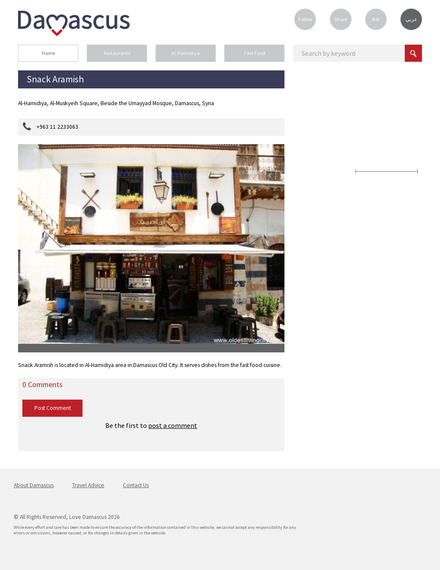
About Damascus (34, 485)
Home (48, 53)
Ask (376, 19)
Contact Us (136, 485)
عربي (411, 19)
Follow (305, 19)
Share (340, 19)
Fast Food (254, 53)
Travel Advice (88, 485)
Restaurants (117, 53)
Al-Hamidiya (185, 53)
